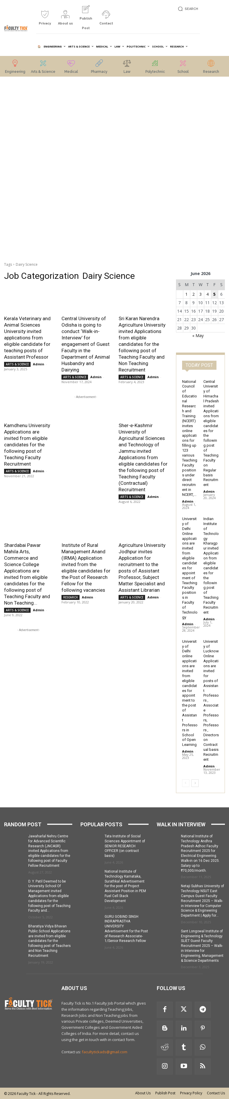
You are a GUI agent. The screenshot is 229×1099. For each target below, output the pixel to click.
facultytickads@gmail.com (104, 1051)
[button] (187, 9)
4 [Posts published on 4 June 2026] (207, 294)
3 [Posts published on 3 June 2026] (200, 294)
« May (198, 335)
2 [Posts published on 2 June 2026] (193, 294)
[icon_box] (45, 20)
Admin (38, 364)
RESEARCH (70, 597)
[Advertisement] (28, 169)
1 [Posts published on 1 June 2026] (186, 294)
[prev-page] (185, 783)
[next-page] (195, 783)
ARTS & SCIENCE (17, 364)
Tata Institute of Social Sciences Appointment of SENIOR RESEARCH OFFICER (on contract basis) (125, 846)
